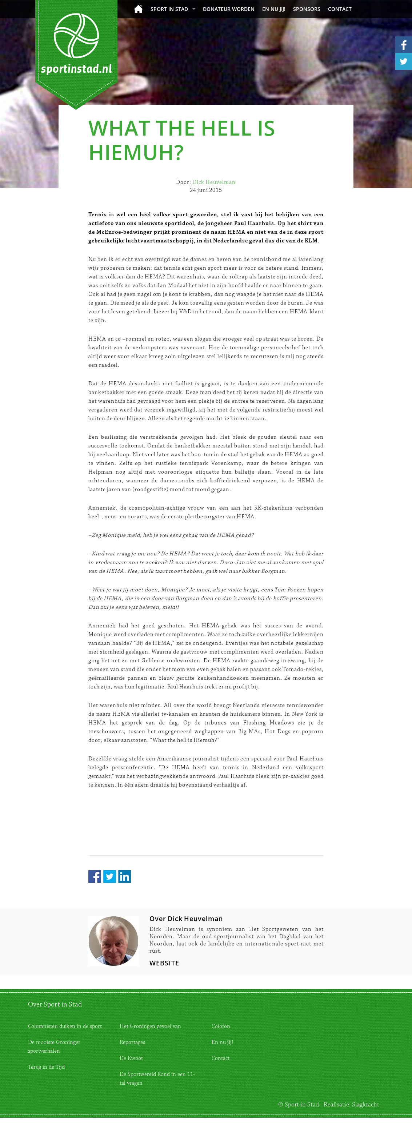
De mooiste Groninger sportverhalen (54, 1046)
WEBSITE (164, 963)
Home (138, 9)
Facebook (94, 876)
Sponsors (306, 8)
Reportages (132, 1042)
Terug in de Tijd (46, 1067)
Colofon (221, 1026)
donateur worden (229, 8)
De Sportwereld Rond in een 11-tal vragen (157, 1078)
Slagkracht (365, 1105)
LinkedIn (124, 876)
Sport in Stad (169, 8)
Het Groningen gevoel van (150, 1026)
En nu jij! (273, 8)
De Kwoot (131, 1058)
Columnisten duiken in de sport (65, 1026)
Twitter (109, 876)
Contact (340, 8)
